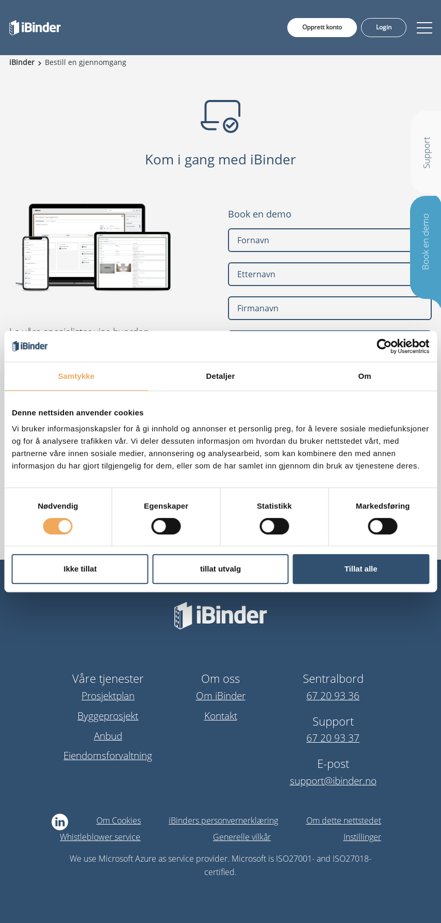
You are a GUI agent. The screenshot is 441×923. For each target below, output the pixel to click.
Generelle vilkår (242, 837)
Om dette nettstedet (343, 820)
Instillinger (362, 837)
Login (383, 27)
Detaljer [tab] (220, 376)
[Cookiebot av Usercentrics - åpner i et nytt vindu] (384, 346)
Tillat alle (361, 568)
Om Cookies (118, 820)
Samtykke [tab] (76, 376)
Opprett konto (322, 27)
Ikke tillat (79, 568)
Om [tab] (364, 376)
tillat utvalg (220, 568)
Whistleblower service (100, 837)
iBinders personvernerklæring (223, 820)
